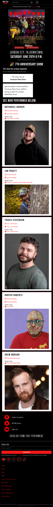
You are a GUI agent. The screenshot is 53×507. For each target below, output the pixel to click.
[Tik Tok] (24, 459)
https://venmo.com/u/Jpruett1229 (18, 182)
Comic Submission (7, 493)
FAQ (2, 469)
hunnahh (9, 306)
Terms (34, 505)
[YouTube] (3, 459)
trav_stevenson (11, 231)
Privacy (31, 505)
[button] (37, 2)
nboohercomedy (12, 118)
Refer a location (6, 489)
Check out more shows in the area (26, 6)
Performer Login (6, 486)
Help (2, 472)
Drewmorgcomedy (13, 363)
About (3, 465)
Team (3, 476)
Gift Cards (4, 482)
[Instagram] (9, 459)
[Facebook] (14, 459)
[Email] (19, 459)
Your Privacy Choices (8, 479)
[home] (6, 2)
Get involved (5, 496)
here (27, 71)
